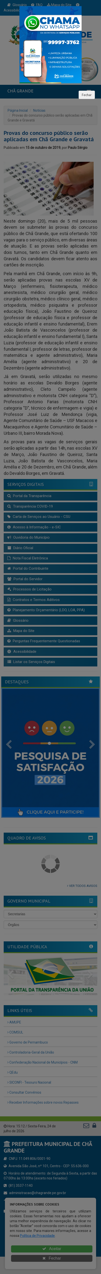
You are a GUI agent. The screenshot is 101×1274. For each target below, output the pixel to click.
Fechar (87, 95)
